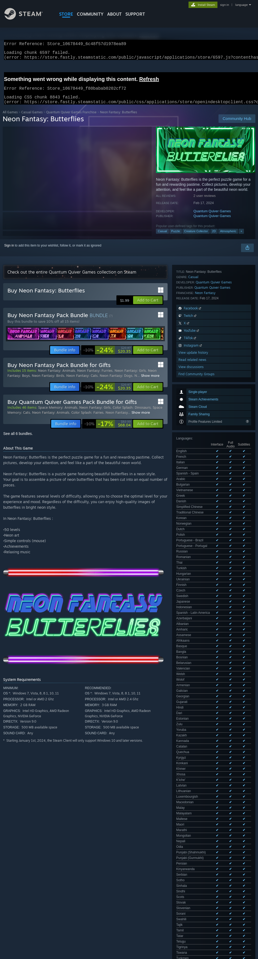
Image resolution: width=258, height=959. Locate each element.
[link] (107, 356)
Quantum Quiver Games (212, 217)
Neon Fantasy (205, 432)
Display (155, 885)
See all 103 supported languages (199, 363)
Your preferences (243, 831)
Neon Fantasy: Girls (130, 377)
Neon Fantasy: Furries (94, 377)
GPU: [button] (8, 909)
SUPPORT (135, 14)
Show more (150, 382)
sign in (224, 5)
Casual (162, 237)
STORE (66, 14)
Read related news (192, 499)
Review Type (15, 885)
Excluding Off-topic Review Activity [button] (82, 902)
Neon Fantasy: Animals (56, 377)
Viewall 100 (243, 388)
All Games (10, 118)
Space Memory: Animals (57, 414)
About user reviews (212, 831)
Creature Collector (196, 237)
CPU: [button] (234, 902)
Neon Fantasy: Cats (82, 382)
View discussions (191, 506)
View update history (193, 492)
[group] (129, 905)
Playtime (132, 885)
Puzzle (175, 237)
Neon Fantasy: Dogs (116, 382)
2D (214, 237)
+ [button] (241, 237)
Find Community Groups (196, 513)
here (98, 796)
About (114, 14)
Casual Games (32, 118)
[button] (148, 306)
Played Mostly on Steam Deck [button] (162, 902)
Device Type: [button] (31, 909)
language (241, 5)
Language (78, 885)
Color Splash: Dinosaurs (132, 414)
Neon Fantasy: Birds (48, 382)
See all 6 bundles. (18, 440)
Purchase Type (47, 885)
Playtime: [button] (123, 902)
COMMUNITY (90, 14)
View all (157, 780)
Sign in (9, 252)
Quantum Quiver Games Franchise (71, 118)
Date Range (105, 885)
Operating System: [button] (206, 902)
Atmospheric (228, 237)
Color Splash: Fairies (87, 419)
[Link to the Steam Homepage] (27, 18)
